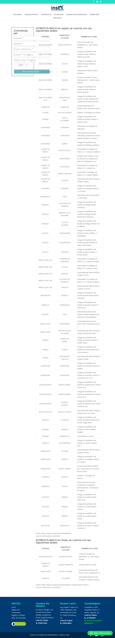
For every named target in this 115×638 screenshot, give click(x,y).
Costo (13, 607)
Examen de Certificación (76, 14)
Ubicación (57, 18)
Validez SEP (94, 14)
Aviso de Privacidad (18, 618)
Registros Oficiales (18, 615)
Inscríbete (17, 14)
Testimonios (46, 14)
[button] (100, 633)
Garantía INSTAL (31, 14)
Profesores (59, 14)
